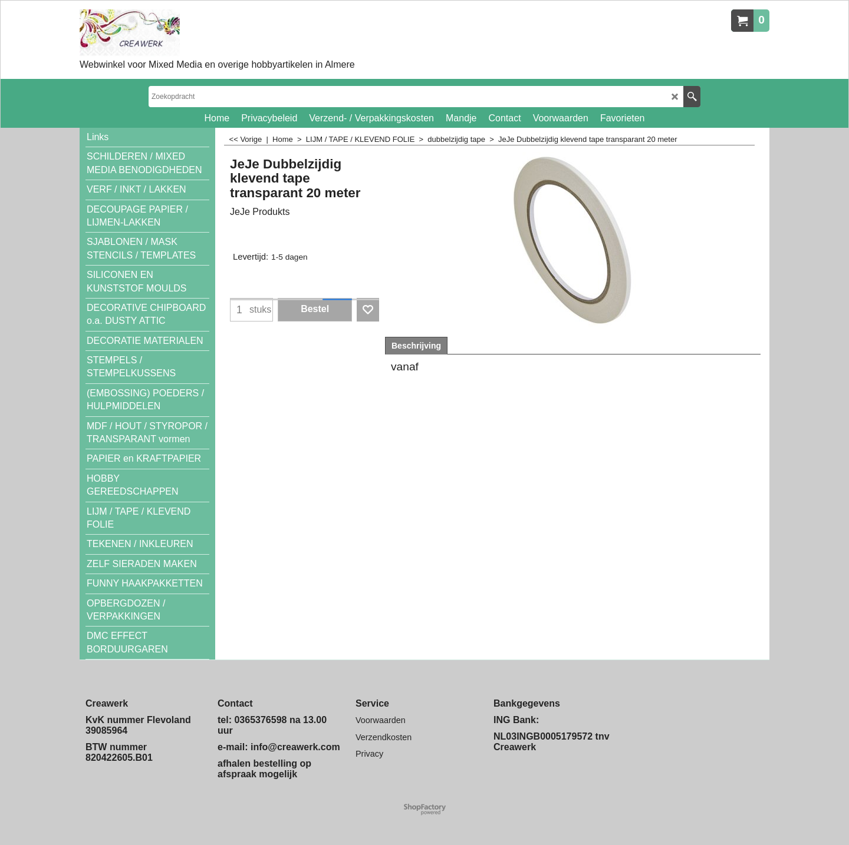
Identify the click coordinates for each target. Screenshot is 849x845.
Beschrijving (416, 345)
